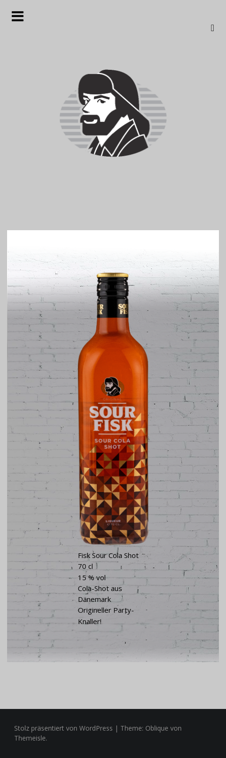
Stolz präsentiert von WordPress (63, 728)
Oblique (156, 728)
